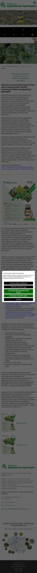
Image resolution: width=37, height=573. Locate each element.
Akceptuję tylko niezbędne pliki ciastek (18, 291)
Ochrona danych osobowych (18, 283)
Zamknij (18, 299)
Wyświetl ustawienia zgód (18, 287)
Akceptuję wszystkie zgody (18, 296)
